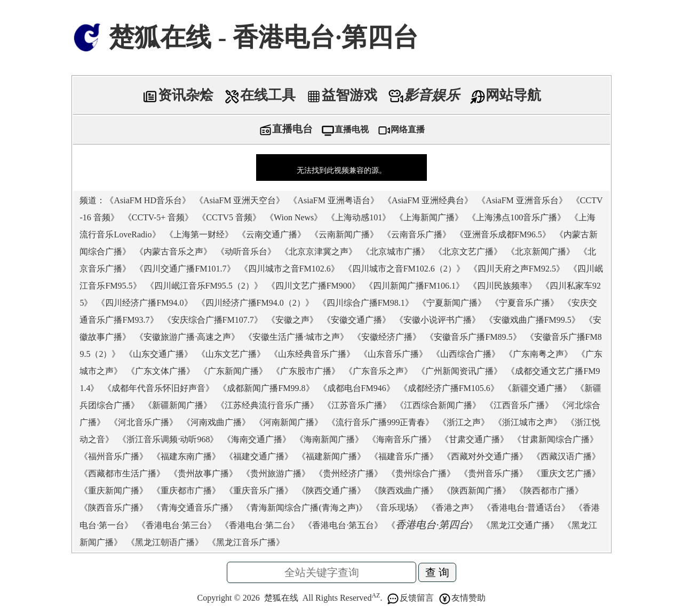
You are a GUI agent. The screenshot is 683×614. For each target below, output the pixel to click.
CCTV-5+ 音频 (158, 217)
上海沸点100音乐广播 (516, 217)
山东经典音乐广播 (312, 353)
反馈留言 (410, 597)
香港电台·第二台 (260, 525)
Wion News (294, 217)
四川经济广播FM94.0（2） (255, 302)
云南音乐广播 (416, 234)
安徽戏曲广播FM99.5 (532, 319)
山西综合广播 (465, 353)
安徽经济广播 (386, 336)
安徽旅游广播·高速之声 (187, 336)
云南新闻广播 (344, 234)
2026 (251, 597)
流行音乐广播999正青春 (380, 422)
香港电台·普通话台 (526, 507)
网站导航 (505, 95)
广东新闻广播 (233, 371)
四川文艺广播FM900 (313, 285)
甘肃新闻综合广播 (555, 439)
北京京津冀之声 (318, 251)
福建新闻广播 (331, 456)
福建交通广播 (258, 456)
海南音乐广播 (401, 439)
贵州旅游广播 (275, 473)
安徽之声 (292, 319)
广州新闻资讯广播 (459, 371)
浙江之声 (464, 422)
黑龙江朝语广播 (165, 542)
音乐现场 (397, 507)
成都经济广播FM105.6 (449, 388)
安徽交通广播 (356, 319)
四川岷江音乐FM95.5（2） (204, 285)
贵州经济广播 (348, 473)
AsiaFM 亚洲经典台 (428, 200)
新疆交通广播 (537, 388)
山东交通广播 (158, 353)
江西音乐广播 (519, 405)
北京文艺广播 (468, 251)
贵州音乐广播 (493, 473)
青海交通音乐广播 (195, 507)
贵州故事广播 (203, 473)
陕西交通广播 (331, 490)
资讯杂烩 (177, 95)
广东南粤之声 (538, 353)
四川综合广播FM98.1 (366, 302)
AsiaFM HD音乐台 (148, 200)
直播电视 (345, 129)
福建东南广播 (186, 456)
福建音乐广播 (404, 456)
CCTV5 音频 (229, 217)
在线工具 (260, 95)
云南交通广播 (271, 234)
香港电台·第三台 (177, 525)
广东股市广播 (305, 371)
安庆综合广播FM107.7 (212, 319)
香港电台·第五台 (343, 525)
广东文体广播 (160, 371)
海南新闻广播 (329, 439)
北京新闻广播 (540, 251)
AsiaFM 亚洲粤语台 (333, 200)
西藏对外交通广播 (485, 456)
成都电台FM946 (356, 388)
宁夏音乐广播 (524, 302)
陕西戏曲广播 (404, 490)
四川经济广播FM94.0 (144, 302)
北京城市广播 (395, 251)
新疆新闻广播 (177, 405)
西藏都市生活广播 (122, 473)
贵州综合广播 (421, 473)
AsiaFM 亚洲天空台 (239, 200)
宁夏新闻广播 (452, 302)
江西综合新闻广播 (438, 405)
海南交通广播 (256, 439)
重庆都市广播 (186, 490)
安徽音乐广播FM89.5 (473, 336)
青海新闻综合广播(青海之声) (304, 507)
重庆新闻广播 (113, 490)
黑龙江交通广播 (520, 525)
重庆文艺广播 (566, 473)
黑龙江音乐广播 (246, 542)
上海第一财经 (199, 234)
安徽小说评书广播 (437, 319)
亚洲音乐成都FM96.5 (503, 234)
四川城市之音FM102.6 (289, 268)
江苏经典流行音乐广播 (267, 405)
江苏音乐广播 (357, 405)
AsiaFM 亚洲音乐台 (522, 200)
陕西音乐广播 (113, 507)
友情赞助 (462, 597)
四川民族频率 (502, 285)
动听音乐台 (246, 251)
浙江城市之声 (527, 422)
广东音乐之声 (378, 371)
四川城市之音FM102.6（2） (404, 268)
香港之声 (452, 507)
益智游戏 (341, 95)
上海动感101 (358, 217)
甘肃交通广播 (474, 439)
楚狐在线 (281, 597)
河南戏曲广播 (216, 422)
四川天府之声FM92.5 (517, 268)
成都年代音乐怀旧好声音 (158, 388)
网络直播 (401, 129)
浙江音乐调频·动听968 (168, 439)
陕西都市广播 (549, 490)
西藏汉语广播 (566, 456)
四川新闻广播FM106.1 (414, 285)
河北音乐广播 (143, 422)
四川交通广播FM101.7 (185, 268)
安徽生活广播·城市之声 (296, 336)
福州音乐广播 (113, 456)
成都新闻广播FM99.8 (266, 388)
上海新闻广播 (429, 217)
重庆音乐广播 (258, 490)
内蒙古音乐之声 (173, 251)
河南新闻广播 (288, 422)
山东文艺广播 (231, 353)
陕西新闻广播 (476, 490)
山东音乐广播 (393, 353)
